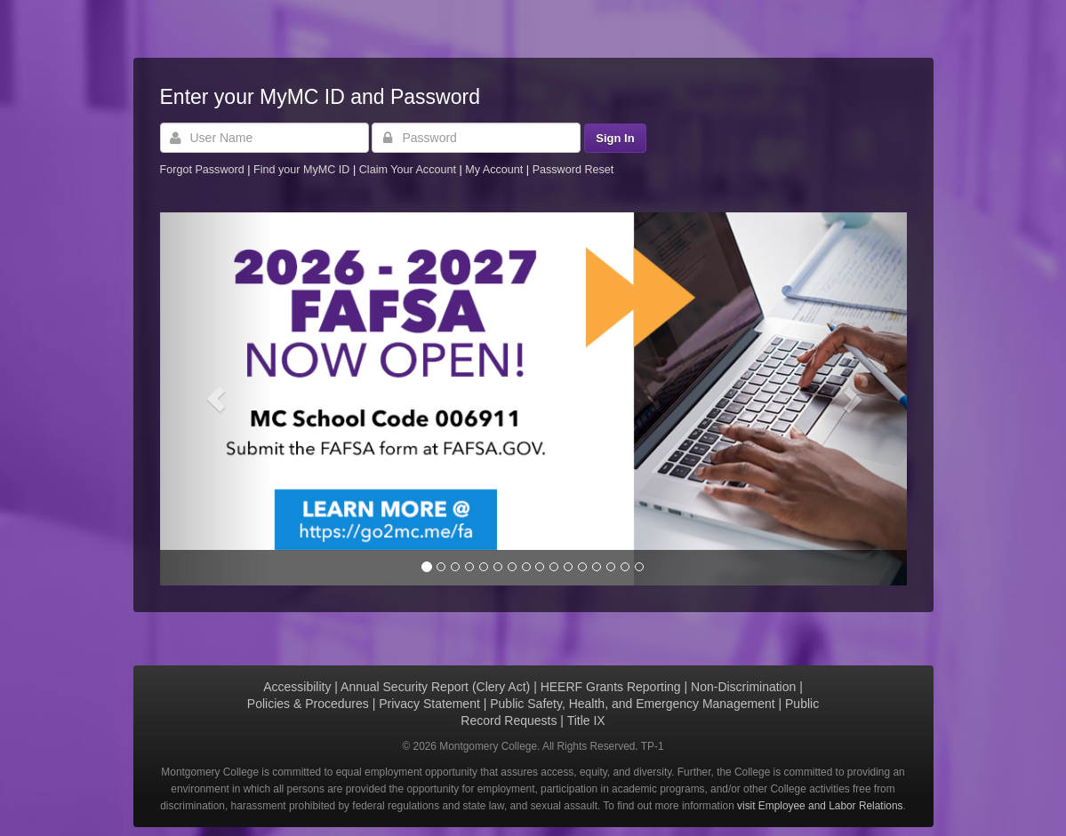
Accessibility (297, 687)
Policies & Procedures (308, 704)
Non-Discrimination (743, 687)
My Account (495, 169)
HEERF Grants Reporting (611, 687)
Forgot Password (202, 169)
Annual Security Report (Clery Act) (435, 687)
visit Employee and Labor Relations (819, 806)
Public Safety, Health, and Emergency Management (632, 704)
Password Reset (573, 169)
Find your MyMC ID (301, 169)
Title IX (586, 720)
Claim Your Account (409, 169)
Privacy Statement (429, 704)
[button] (216, 398)
